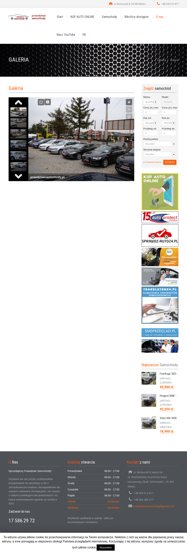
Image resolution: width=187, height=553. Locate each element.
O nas (159, 17)
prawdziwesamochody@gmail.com (154, 506)
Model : (166, 97)
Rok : (147, 118)
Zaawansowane (154, 162)
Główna (161, 60)
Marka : (147, 97)
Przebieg (150, 128)
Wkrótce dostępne (136, 17)
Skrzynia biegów (152, 149)
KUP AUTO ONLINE (82, 17)
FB (84, 35)
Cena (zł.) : (150, 107)
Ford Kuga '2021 (168, 373)
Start (60, 17)
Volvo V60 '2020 (168, 418)
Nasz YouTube (66, 35)
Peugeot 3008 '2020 (170, 395)
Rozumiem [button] (106, 547)
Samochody (109, 17)
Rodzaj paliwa (150, 139)
